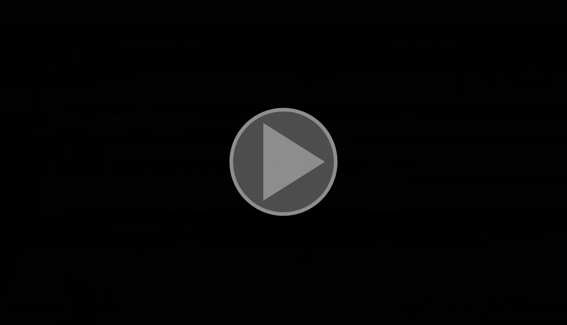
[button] (283, 162)
